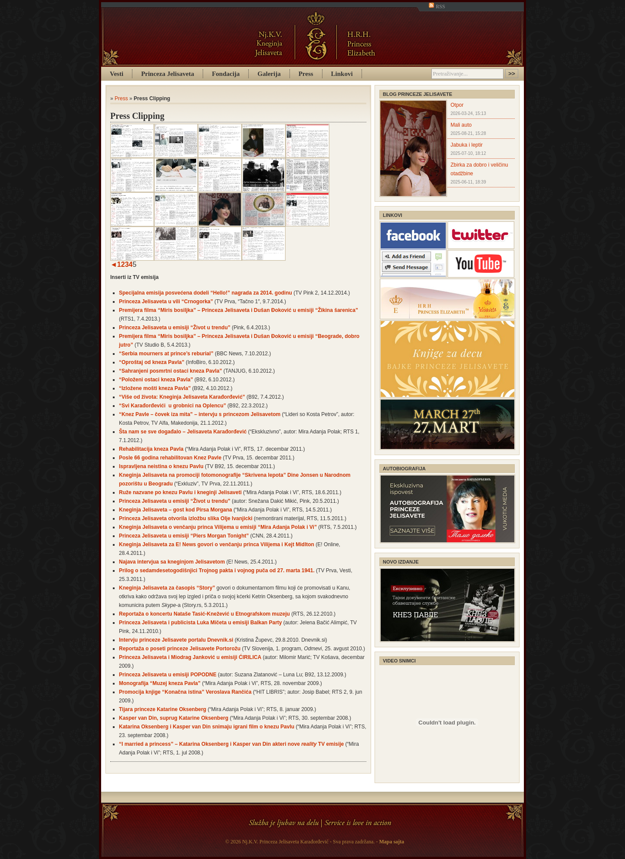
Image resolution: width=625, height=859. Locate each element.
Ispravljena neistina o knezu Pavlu (161, 466)
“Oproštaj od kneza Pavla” (151, 362)
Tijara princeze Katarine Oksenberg (162, 709)
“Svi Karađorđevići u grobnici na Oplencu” (172, 406)
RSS (436, 6)
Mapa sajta (391, 842)
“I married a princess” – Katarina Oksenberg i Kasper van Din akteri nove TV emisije (231, 744)
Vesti (116, 73)
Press (306, 73)
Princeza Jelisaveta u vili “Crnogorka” (166, 301)
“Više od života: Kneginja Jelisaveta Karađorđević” (182, 397)
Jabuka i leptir (467, 145)
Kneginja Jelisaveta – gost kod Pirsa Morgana (175, 510)
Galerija (268, 73)
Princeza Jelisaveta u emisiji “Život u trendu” (174, 328)
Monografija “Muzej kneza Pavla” (160, 683)
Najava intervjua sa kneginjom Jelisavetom (172, 562)
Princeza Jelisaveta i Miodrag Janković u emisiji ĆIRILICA (190, 657)
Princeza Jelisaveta (167, 73)
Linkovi (342, 73)
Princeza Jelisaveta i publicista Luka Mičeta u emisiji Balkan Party (200, 623)
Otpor (457, 105)
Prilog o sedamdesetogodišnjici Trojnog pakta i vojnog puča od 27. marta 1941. (217, 570)
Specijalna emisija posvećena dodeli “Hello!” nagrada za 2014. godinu (205, 293)
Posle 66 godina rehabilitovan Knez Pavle (170, 458)
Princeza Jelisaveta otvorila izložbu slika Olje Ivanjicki (185, 518)
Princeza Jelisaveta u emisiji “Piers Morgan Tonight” (184, 536)
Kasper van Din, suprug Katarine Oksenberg (173, 718)
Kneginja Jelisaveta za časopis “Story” (167, 588)
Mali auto (461, 125)
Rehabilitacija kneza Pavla (151, 449)
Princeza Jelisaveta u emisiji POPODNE (168, 675)
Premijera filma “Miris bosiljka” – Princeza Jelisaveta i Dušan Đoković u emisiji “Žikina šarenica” (238, 310)
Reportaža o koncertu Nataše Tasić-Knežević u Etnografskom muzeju (204, 614)
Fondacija (226, 73)
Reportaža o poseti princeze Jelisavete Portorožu (179, 649)
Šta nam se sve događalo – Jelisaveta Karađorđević (183, 432)
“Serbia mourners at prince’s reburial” (166, 354)
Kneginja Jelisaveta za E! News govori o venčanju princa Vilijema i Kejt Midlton (216, 544)
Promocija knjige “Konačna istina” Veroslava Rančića (185, 692)
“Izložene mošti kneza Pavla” (155, 388)
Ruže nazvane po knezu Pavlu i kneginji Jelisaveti (180, 492)
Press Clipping (137, 116)
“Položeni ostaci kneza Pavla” (156, 380)
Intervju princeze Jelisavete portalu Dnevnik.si (176, 640)
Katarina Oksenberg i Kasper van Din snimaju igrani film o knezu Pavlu (206, 727)
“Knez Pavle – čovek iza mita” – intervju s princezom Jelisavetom (199, 414)
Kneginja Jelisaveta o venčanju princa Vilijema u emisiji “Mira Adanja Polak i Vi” (218, 527)
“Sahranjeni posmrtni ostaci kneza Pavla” (170, 371)
